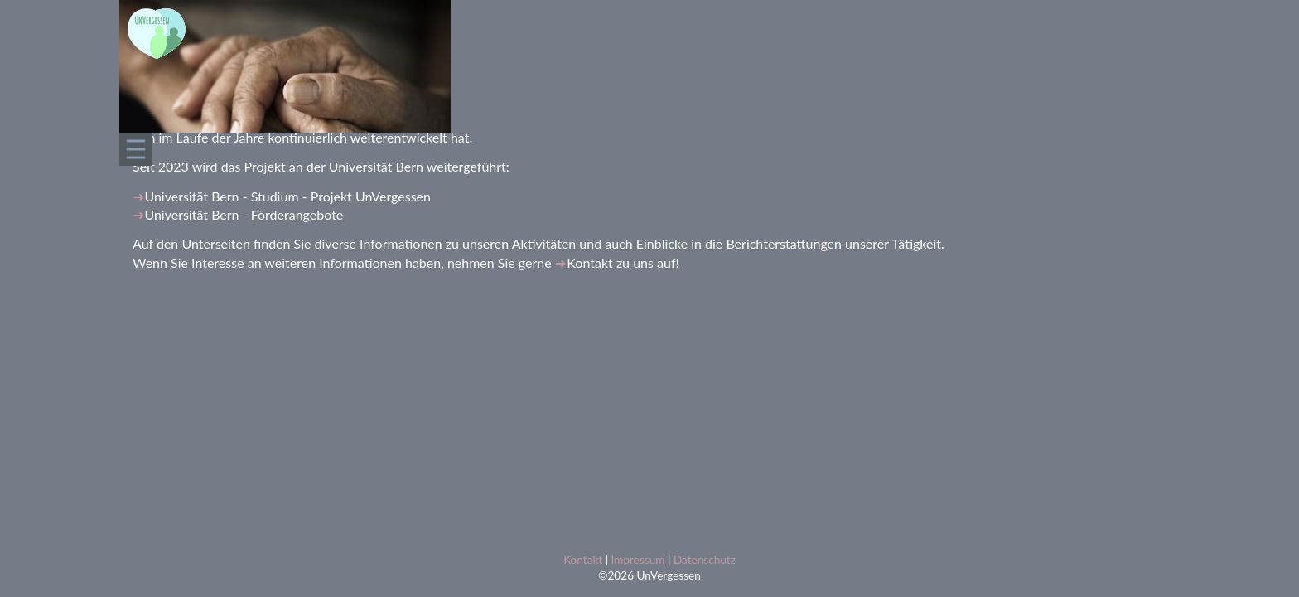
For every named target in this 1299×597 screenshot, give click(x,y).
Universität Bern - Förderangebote (243, 214)
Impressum (638, 559)
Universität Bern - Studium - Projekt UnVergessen (287, 196)
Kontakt (589, 262)
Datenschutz (705, 559)
